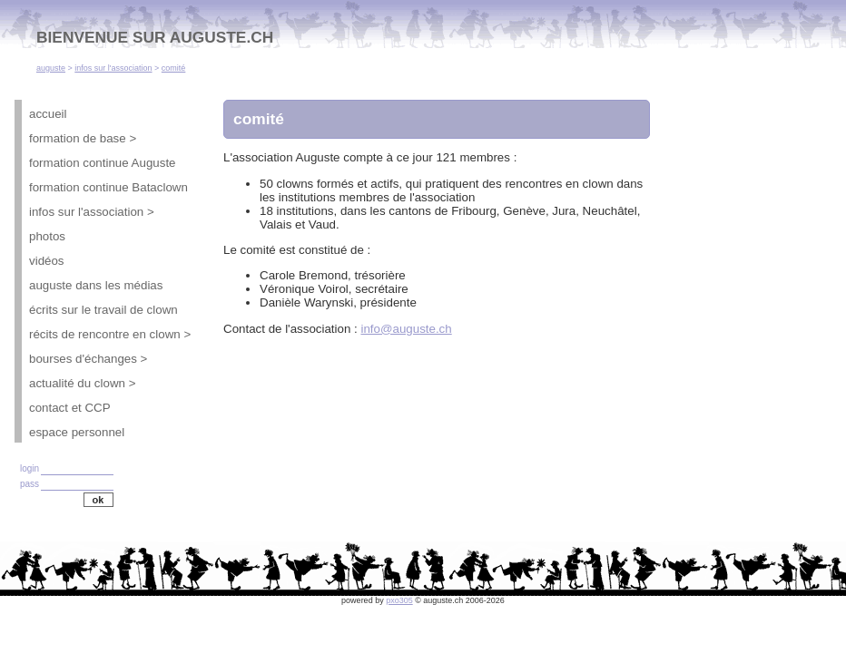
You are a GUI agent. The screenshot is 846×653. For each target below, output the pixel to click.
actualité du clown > (82, 383)
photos (47, 236)
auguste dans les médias (95, 285)
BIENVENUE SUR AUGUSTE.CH (154, 37)
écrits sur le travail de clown (103, 310)
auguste (50, 68)
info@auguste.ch (405, 329)
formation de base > (82, 138)
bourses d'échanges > (88, 358)
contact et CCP (70, 407)
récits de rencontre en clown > (110, 334)
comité (174, 68)
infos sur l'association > (91, 212)
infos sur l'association (113, 68)
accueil (48, 114)
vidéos (46, 261)
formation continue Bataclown (108, 187)
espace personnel (76, 432)
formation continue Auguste (102, 163)
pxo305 (399, 600)
